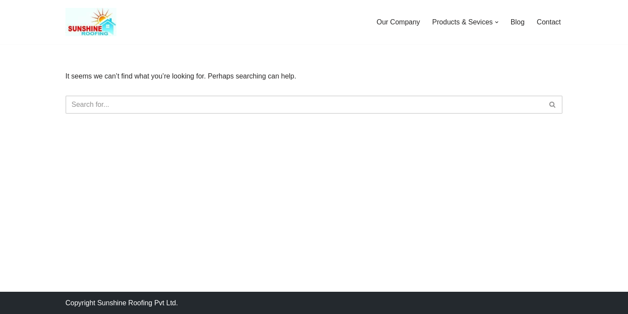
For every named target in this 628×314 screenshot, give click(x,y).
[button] (496, 22)
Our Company (398, 22)
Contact (549, 22)
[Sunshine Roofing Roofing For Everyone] (90, 22)
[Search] (304, 105)
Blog (518, 22)
